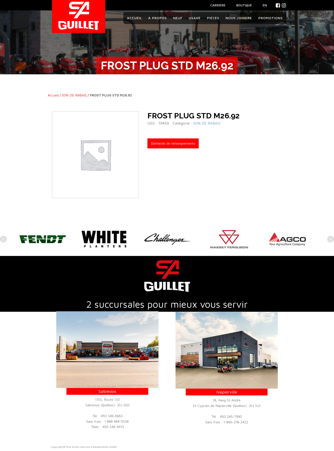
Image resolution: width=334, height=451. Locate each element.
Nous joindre (239, 18)
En (265, 5)
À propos (157, 18)
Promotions (270, 18)
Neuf (177, 18)
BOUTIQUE (244, 5)
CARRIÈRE (218, 5)
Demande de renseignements (173, 143)
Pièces (213, 18)
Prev (3, 239)
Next (330, 239)
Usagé (195, 18)
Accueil (134, 18)
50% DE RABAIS (74, 95)
